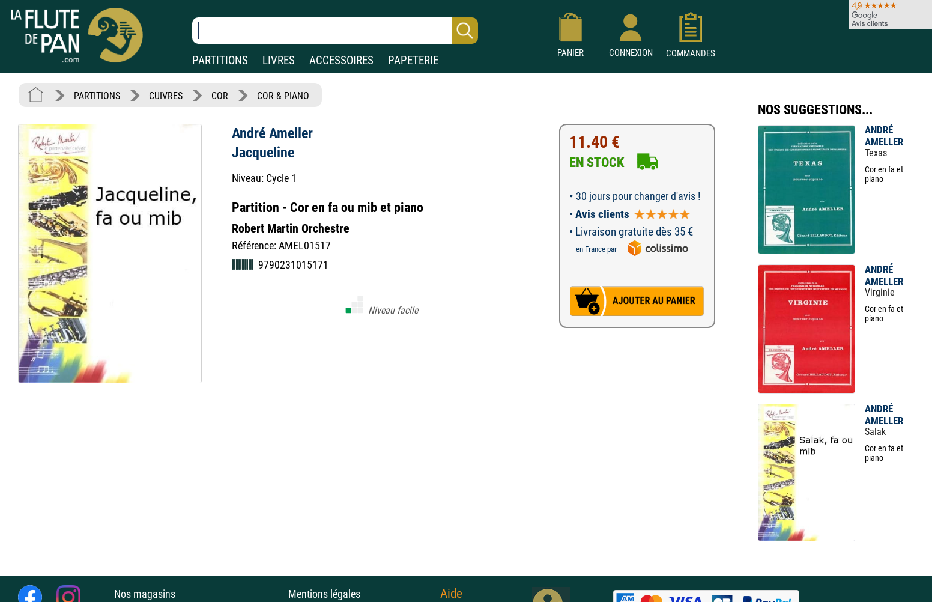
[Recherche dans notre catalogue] (335, 30)
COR (219, 96)
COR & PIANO (283, 96)
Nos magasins (144, 594)
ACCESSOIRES (341, 60)
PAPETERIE (413, 60)
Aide (451, 593)
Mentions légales (324, 594)
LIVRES (278, 60)
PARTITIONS (220, 60)
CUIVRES (166, 96)
